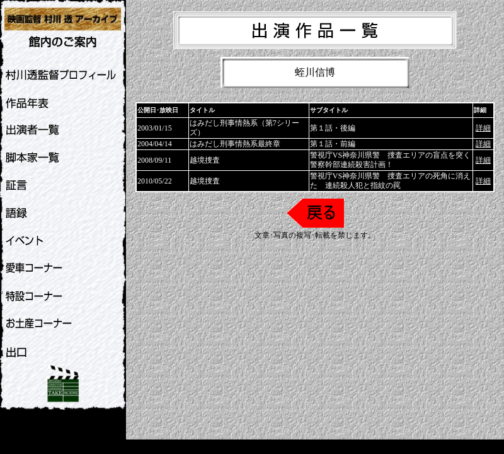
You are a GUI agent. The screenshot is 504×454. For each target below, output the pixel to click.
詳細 (483, 128)
